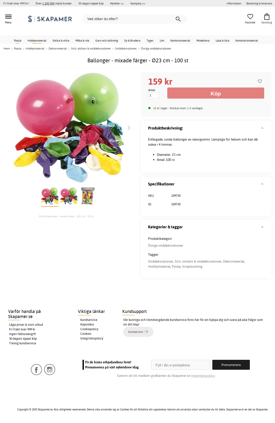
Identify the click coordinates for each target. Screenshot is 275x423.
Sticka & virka (61, 40)
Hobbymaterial (37, 40)
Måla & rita (82, 40)
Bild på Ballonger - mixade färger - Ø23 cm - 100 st (66, 216)
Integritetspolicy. (203, 375)
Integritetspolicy (91, 338)
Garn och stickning (106, 40)
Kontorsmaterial (180, 40)
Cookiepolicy (89, 329)
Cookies (85, 334)
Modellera (202, 40)
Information (234, 3)
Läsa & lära (222, 40)
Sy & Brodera (132, 40)
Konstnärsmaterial (246, 40)
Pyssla (17, 40)
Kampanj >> (137, 3)
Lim (162, 40)
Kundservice (88, 320)
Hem (7, 48)
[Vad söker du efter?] (134, 19)
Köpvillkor (87, 324)
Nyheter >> (117, 3)
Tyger (150, 40)
